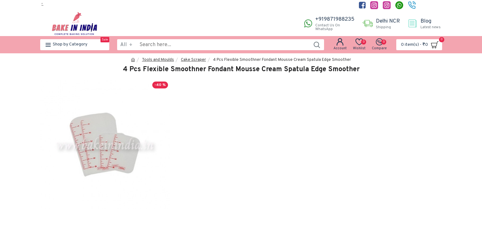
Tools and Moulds (158, 59)
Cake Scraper (193, 59)
